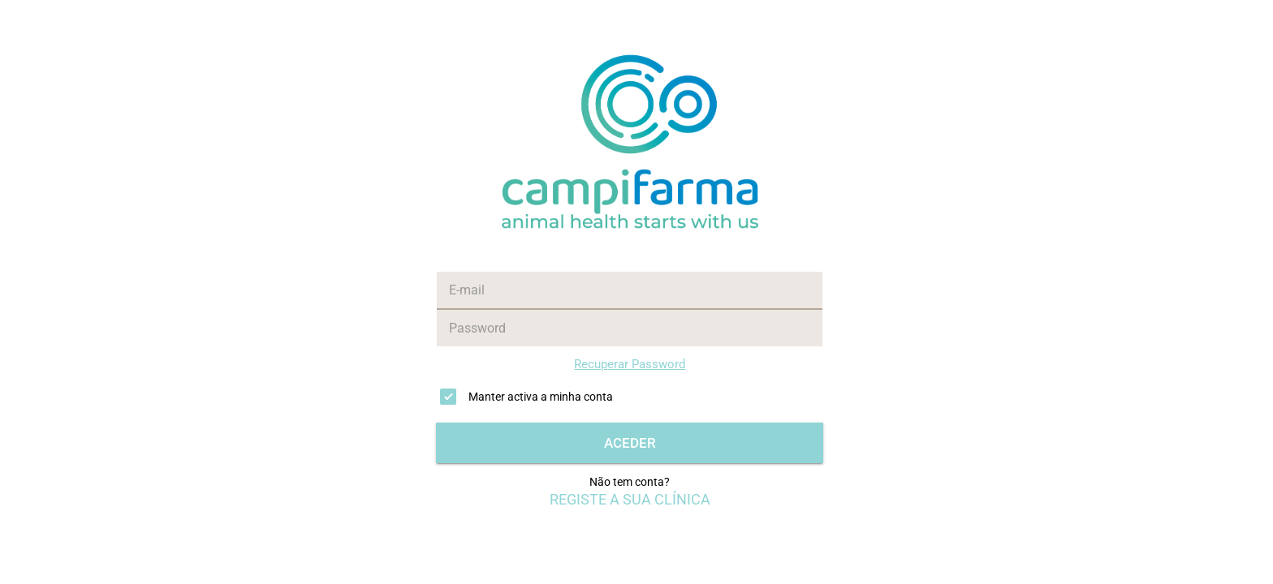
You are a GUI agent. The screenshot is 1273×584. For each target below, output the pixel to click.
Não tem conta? (629, 481)
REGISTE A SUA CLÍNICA (630, 500)
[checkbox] (629, 396)
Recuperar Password (629, 364)
